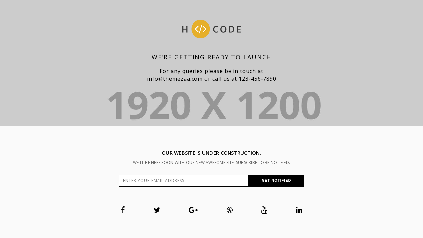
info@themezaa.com (175, 78)
